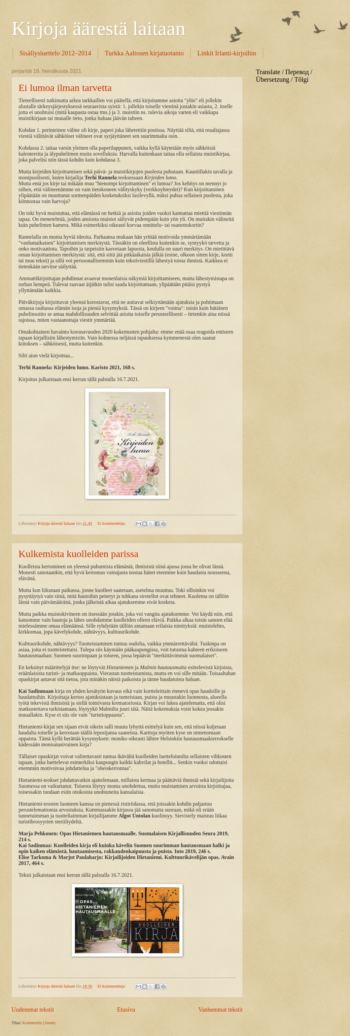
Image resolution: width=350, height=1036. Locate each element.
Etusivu (126, 1009)
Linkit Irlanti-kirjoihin (226, 53)
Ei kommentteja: (112, 523)
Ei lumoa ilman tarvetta (65, 87)
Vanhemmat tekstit (220, 1009)
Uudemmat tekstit (33, 1009)
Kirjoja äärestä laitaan (98, 28)
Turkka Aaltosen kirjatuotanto (144, 53)
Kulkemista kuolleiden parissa (78, 553)
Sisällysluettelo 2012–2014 (55, 53)
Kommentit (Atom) (38, 1023)
